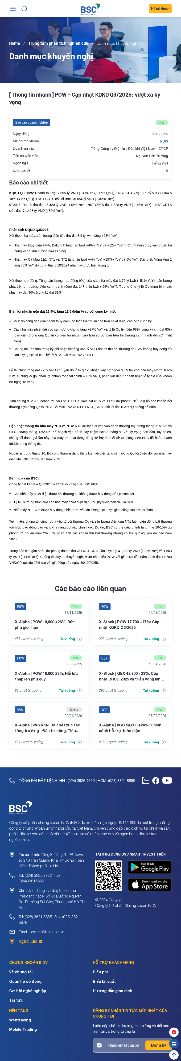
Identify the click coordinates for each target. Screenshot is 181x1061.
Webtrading (20, 1020)
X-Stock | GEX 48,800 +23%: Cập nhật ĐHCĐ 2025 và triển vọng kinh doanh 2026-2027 (131, 676)
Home (14, 43)
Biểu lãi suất (104, 981)
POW (164, 141)
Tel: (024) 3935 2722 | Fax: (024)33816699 (40, 878)
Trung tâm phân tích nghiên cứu (58, 43)
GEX (104, 658)
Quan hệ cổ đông (25, 981)
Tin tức (16, 1000)
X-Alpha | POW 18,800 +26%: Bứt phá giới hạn (45, 624)
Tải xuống (70, 638)
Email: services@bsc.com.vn (41, 932)
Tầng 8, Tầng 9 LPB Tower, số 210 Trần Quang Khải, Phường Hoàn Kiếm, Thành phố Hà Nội (52, 860)
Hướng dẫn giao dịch (112, 990)
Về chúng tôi (21, 972)
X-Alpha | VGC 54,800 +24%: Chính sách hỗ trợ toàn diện (130, 728)
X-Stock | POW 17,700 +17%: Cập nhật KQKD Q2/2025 (129, 624)
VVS (20, 710)
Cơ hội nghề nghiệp (27, 990)
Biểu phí (100, 972)
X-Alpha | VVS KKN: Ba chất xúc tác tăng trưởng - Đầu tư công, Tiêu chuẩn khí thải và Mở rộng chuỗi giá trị (48, 728)
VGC (104, 710)
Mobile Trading (23, 1029)
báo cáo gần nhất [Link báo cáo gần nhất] (31, 551)
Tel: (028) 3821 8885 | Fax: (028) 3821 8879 (49, 920)
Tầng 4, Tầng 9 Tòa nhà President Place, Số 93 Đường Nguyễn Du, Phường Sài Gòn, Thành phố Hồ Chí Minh (52, 898)
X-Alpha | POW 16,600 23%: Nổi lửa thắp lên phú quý (46, 676)
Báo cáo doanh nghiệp (31, 122)
